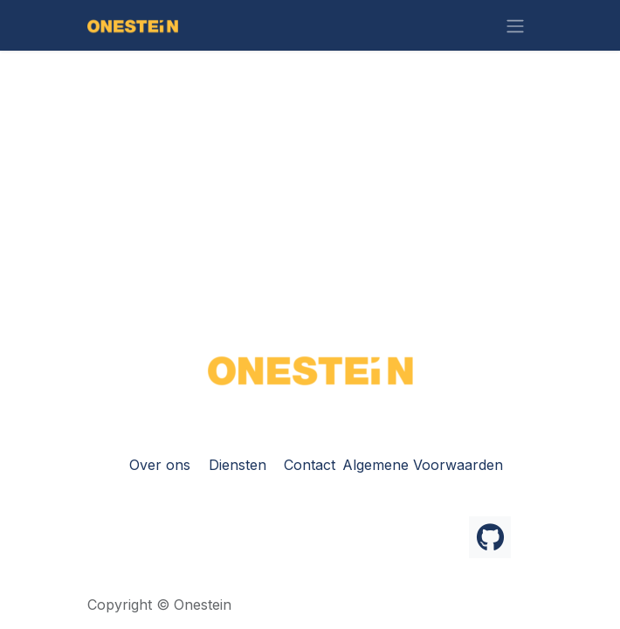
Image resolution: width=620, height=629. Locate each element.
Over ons (159, 464)
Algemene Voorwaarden (422, 464)
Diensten (237, 464)
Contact (309, 464)
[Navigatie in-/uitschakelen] (515, 25)
